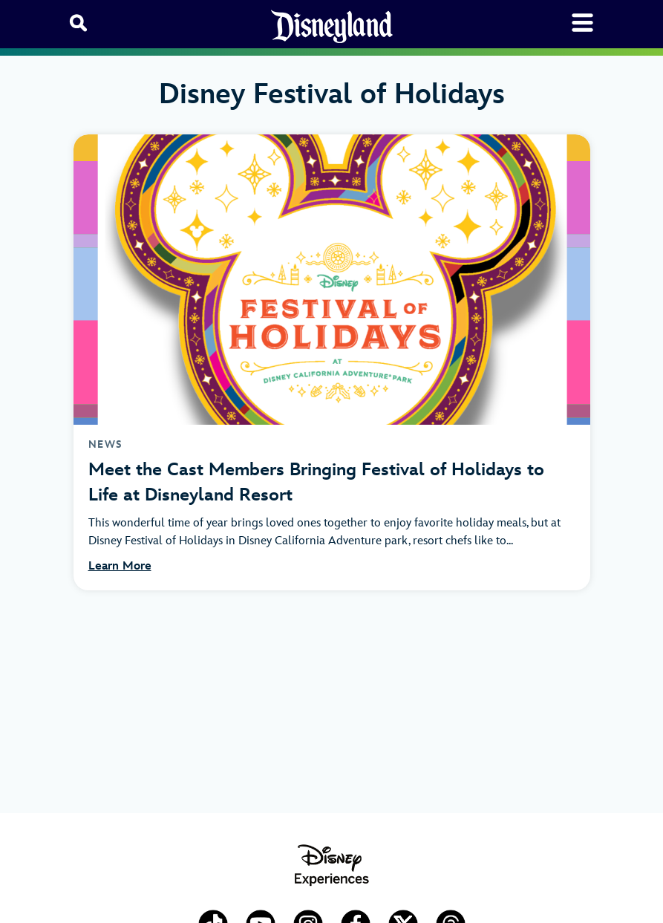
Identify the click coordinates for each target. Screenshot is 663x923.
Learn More (119, 566)
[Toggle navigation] (582, 22)
